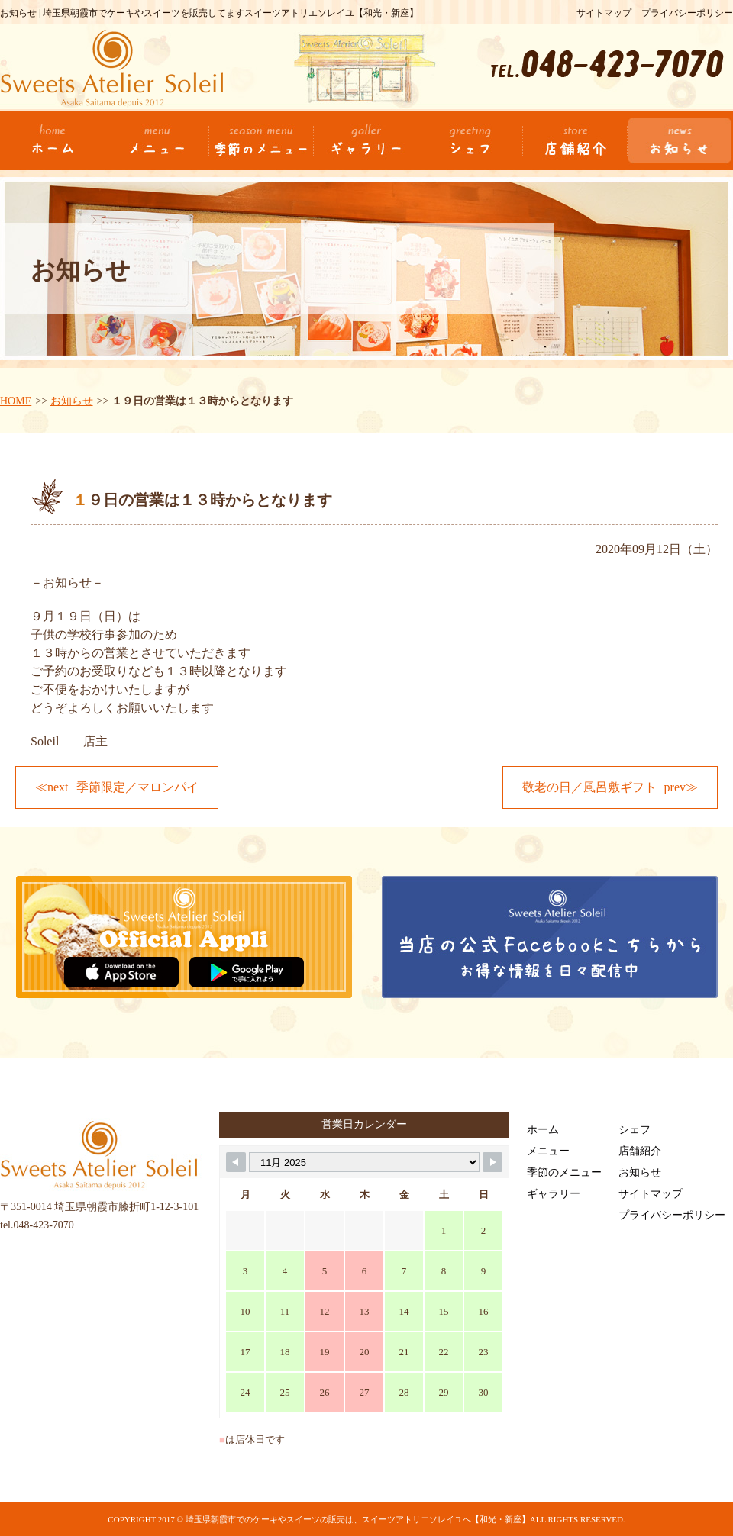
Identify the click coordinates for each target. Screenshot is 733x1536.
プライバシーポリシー (687, 13)
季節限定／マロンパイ (137, 787)
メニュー (548, 1151)
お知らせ (71, 401)
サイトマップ (603, 13)
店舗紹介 (639, 1151)
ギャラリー (553, 1193)
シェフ (634, 1129)
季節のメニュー (564, 1172)
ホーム (543, 1129)
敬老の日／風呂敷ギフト (589, 787)
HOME (15, 401)
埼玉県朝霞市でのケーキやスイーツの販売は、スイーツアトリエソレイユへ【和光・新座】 (358, 1519)
